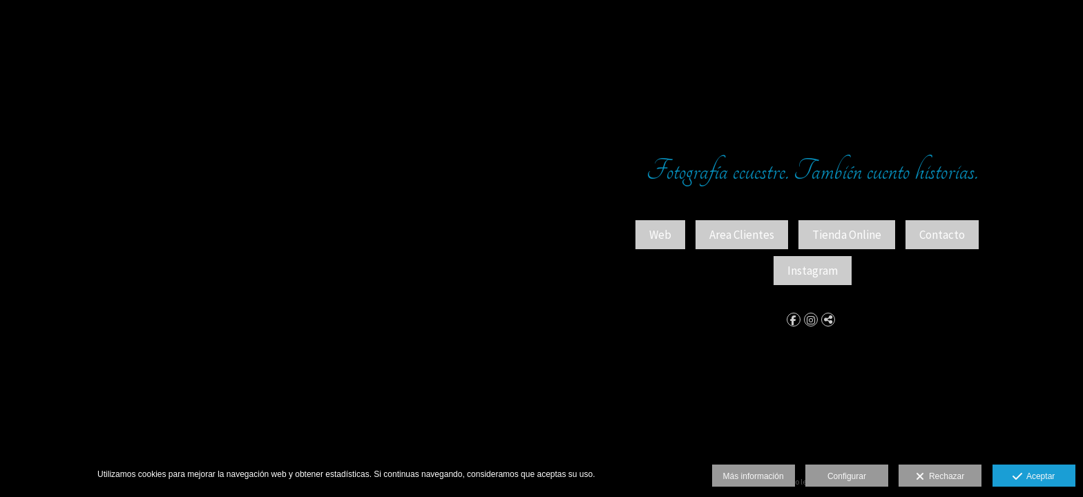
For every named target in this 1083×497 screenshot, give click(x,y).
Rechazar (940, 477)
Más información (753, 476)
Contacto (942, 234)
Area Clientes (741, 234)
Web (660, 234)
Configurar (846, 476)
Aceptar (1034, 477)
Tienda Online (846, 234)
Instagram (812, 270)
